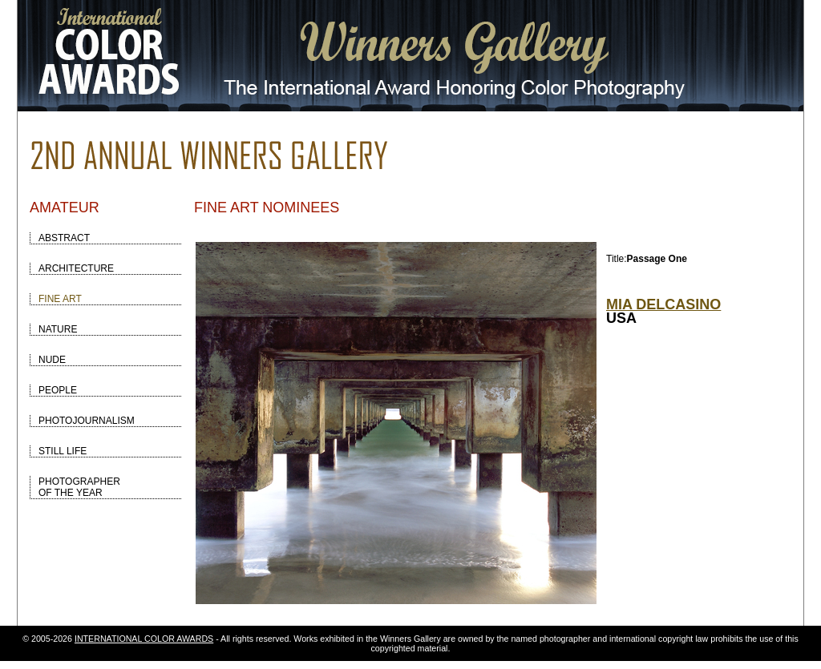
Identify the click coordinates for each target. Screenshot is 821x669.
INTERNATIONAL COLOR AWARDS (144, 638)
